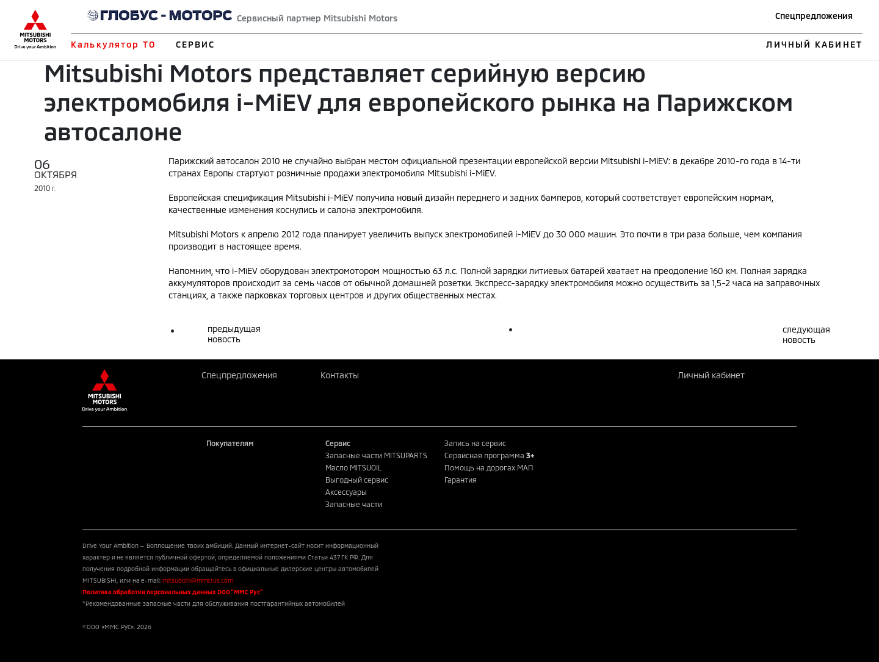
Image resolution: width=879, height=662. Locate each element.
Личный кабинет (711, 375)
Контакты (339, 375)
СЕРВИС (195, 44)
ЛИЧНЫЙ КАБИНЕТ (814, 44)
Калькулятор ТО (113, 44)
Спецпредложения (814, 15)
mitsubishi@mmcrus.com (197, 580)
